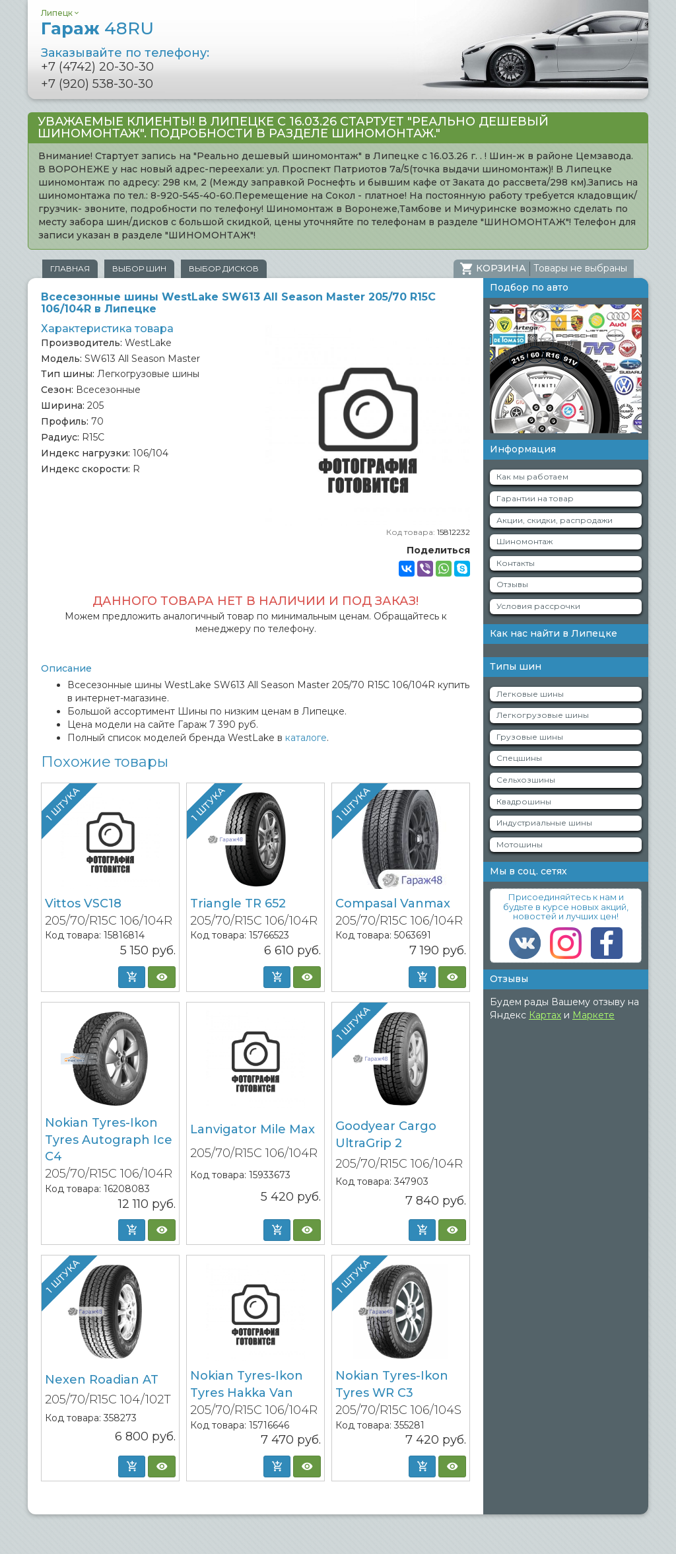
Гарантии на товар (535, 498)
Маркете (593, 1015)
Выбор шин (139, 268)
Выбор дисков (224, 268)
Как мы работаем (532, 476)
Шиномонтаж (524, 541)
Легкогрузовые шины (542, 715)
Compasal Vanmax (392, 903)
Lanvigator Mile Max (252, 1129)
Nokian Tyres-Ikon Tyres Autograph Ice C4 (108, 1139)
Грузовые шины (529, 737)
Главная (70, 268)
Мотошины (519, 844)
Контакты (515, 563)
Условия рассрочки (538, 606)
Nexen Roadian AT (101, 1379)
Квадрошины (523, 801)
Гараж (97, 28)
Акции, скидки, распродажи (554, 520)
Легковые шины (530, 694)
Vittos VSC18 (83, 903)
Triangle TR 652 (238, 903)
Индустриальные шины (544, 823)
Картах (545, 1015)
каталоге (306, 738)
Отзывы (512, 584)
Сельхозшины (525, 780)
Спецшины (519, 758)
